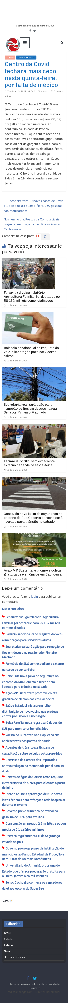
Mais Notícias (13, 609)
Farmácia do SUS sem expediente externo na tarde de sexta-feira (29, 463)
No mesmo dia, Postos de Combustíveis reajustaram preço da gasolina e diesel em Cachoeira (33, 224)
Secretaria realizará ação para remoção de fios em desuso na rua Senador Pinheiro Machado (30, 408)
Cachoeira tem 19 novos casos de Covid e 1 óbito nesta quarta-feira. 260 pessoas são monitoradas (33, 205)
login (34, 596)
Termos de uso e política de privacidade (35, 984)
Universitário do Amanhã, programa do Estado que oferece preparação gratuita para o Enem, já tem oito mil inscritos (33, 871)
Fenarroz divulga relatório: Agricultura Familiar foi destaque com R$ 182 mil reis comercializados (33, 296)
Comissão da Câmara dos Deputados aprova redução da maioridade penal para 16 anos (33, 765)
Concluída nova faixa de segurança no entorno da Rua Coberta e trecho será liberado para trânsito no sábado (33, 518)
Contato (35, 988)
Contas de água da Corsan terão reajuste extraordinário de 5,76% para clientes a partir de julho (33, 782)
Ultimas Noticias (26, 57)
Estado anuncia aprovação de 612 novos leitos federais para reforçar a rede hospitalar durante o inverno (33, 799)
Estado (8, 945)
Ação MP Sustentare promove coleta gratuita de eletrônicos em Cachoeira (33, 572)
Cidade (10, 57)
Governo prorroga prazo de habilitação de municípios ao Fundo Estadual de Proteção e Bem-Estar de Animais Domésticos (33, 854)
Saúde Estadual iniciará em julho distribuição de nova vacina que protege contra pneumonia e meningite (30, 711)
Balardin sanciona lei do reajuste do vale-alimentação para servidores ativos (31, 352)
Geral (7, 951)
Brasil (7, 933)
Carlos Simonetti (39, 91)
